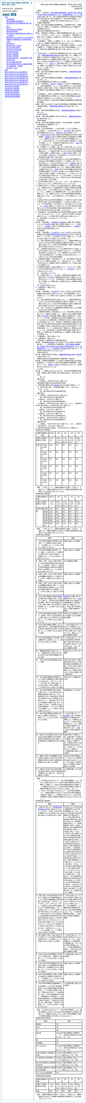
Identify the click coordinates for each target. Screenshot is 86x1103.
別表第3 (54, 222)
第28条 (79, 354)
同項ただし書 (54, 63)
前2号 (43, 285)
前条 (42, 45)
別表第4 (63, 222)
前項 (39, 53)
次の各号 (67, 131)
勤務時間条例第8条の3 (58, 106)
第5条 (60, 84)
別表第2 (73, 163)
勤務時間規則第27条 (66, 354)
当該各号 (59, 133)
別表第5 (67, 596)
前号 (65, 153)
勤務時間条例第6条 (71, 78)
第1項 (46, 206)
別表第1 (48, 137)
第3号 (49, 135)
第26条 (63, 348)
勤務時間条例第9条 (68, 110)
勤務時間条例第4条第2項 (50, 55)
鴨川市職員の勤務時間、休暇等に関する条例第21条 (59, 15)
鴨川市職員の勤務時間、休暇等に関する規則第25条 (59, 346)
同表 (77, 143)
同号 (51, 155)
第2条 (53, 84)
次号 (42, 135)
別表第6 (67, 715)
